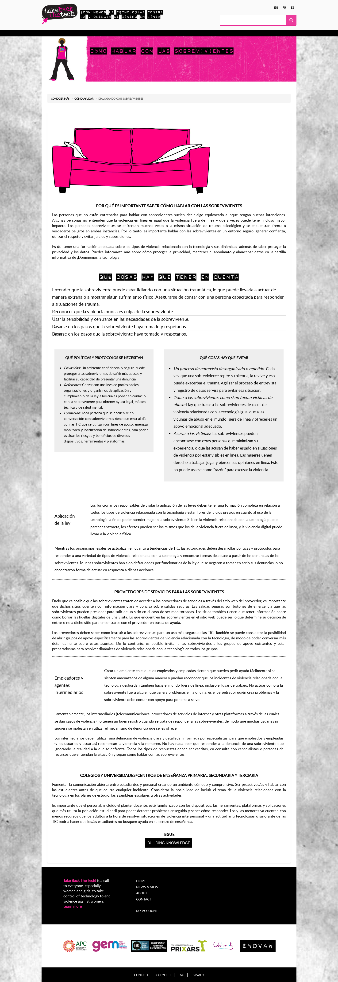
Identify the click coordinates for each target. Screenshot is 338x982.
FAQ (181, 975)
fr (284, 7)
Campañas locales (108, 33)
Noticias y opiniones (145, 33)
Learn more (72, 906)
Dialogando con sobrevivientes (120, 98)
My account (147, 910)
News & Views (148, 887)
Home (141, 881)
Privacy (198, 975)
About (141, 893)
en (276, 7)
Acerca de (176, 33)
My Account (200, 33)
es (292, 7)
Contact (143, 899)
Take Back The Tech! (79, 880)
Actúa (83, 33)
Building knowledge (168, 842)
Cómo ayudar (83, 98)
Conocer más (61, 33)
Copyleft (163, 975)
